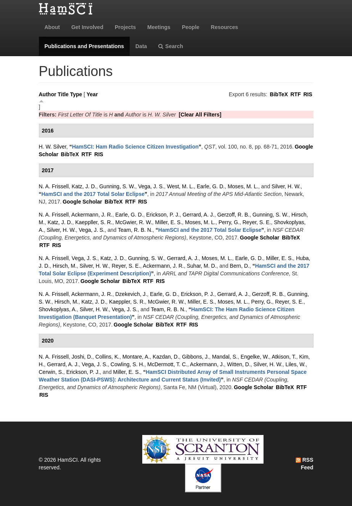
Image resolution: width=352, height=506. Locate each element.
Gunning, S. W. (117, 186)
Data (141, 46)
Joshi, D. (82, 357)
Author (47, 94)
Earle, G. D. (211, 186)
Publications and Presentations (84, 46)
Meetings (158, 27)
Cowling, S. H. (128, 364)
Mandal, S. (225, 357)
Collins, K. (107, 357)
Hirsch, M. (65, 266)
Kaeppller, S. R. (93, 222)
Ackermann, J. (207, 364)
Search (170, 46)
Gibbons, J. (195, 357)
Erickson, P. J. (163, 215)
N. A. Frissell (54, 186)
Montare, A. (136, 357)
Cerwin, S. (51, 372)
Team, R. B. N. (135, 230)
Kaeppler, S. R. (127, 302)
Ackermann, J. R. (91, 215)
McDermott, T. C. (167, 364)
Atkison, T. (284, 357)
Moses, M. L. (243, 186)
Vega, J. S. (151, 186)
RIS (307, 94)
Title (63, 94)
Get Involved (87, 27)
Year (92, 94)
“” (135, 147)
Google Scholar (82, 202)
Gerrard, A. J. (198, 215)
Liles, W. (296, 364)
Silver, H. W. (286, 186)
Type (76, 94)
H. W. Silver (52, 147)
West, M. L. (180, 186)
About (52, 27)
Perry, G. (229, 222)
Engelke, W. (255, 357)
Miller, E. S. (168, 222)
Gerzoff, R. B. (233, 215)
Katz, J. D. (84, 186)
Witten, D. (238, 364)
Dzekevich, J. (131, 294)
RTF (295, 94)
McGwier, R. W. (133, 222)
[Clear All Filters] (200, 115)
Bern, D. (239, 266)
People (190, 27)
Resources (224, 27)
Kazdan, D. (166, 357)
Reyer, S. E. (257, 222)
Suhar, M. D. (202, 266)
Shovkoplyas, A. (58, 309)
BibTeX (279, 94)
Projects (125, 27)
